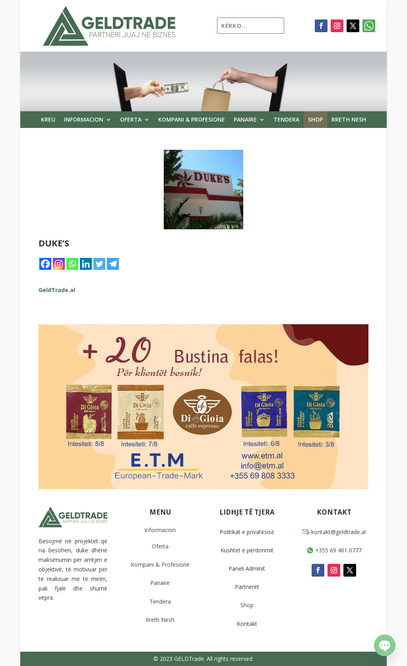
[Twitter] (99, 264)
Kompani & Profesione (191, 120)
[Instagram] (59, 264)
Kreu (48, 120)
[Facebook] (45, 264)
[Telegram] (113, 264)
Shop (315, 120)
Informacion (83, 120)
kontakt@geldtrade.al (334, 532)
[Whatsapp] (72, 264)
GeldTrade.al (57, 290)
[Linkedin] (86, 264)
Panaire (245, 120)
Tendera (286, 120)
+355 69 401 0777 (334, 550)
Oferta (130, 120)
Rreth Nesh (348, 120)
